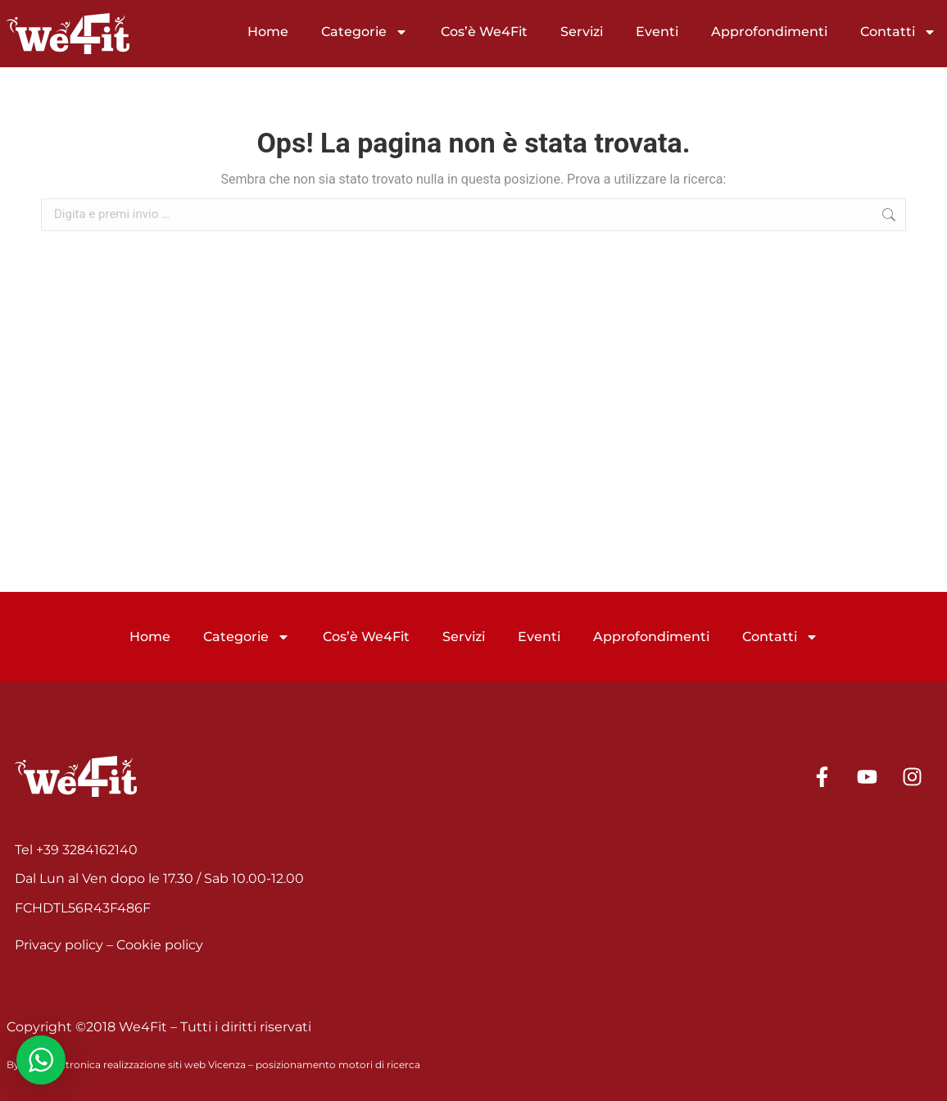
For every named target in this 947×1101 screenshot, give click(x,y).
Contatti (898, 32)
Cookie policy (159, 945)
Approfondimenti (769, 31)
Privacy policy (59, 945)
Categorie (364, 32)
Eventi (657, 31)
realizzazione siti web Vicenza (174, 1064)
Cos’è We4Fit (484, 31)
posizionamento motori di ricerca (338, 1064)
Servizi (581, 31)
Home (267, 31)
